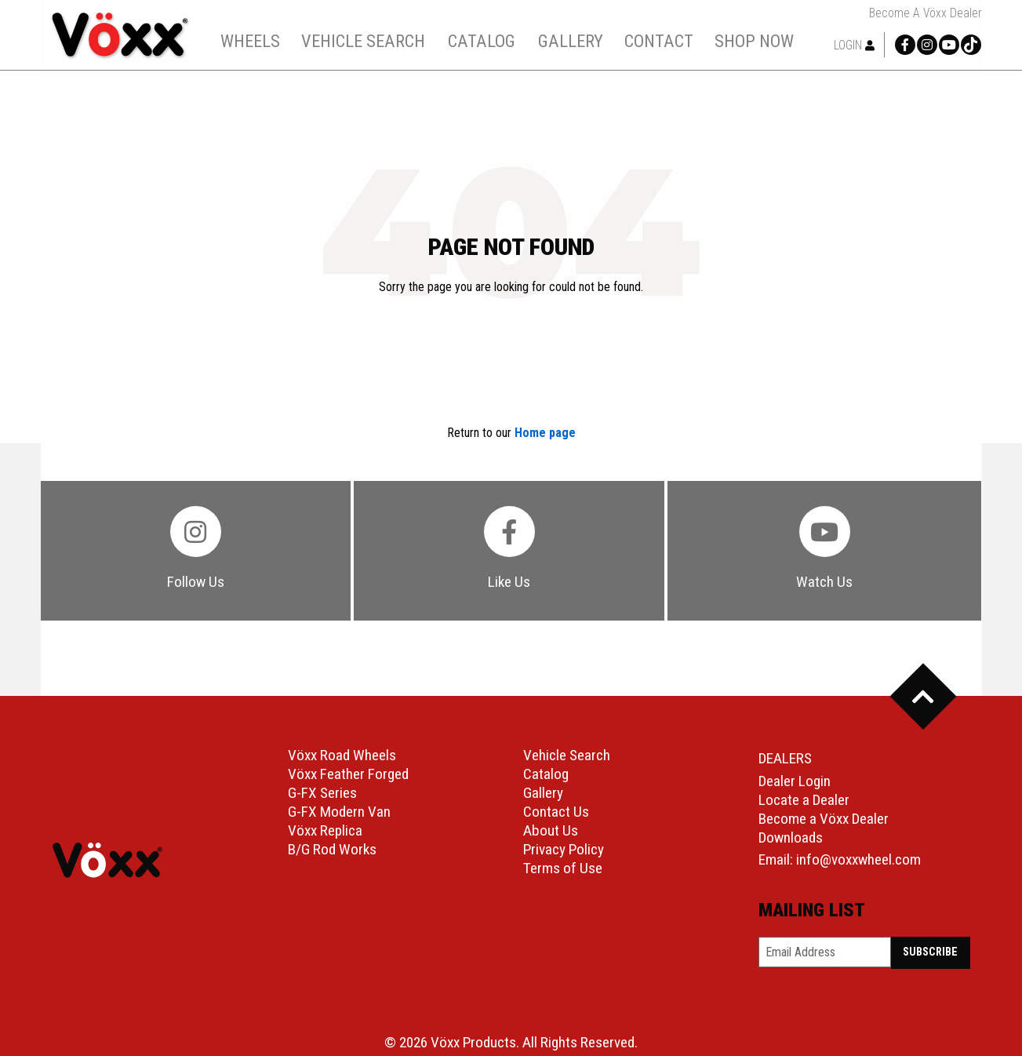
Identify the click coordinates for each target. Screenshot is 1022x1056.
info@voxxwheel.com (858, 859)
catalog (481, 41)
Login (854, 45)
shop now (754, 40)
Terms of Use (562, 868)
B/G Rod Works (332, 849)
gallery (570, 40)
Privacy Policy (563, 849)
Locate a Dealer (803, 800)
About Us (550, 830)
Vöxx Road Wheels (342, 755)
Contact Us (556, 812)
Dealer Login (794, 781)
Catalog (546, 774)
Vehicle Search (566, 755)
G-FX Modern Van (339, 812)
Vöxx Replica (325, 830)
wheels (250, 40)
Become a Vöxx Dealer (925, 13)
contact (658, 40)
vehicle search (363, 40)
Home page (545, 432)
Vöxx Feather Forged (348, 774)
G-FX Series (322, 793)
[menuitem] (250, 41)
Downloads (790, 837)
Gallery (543, 793)
